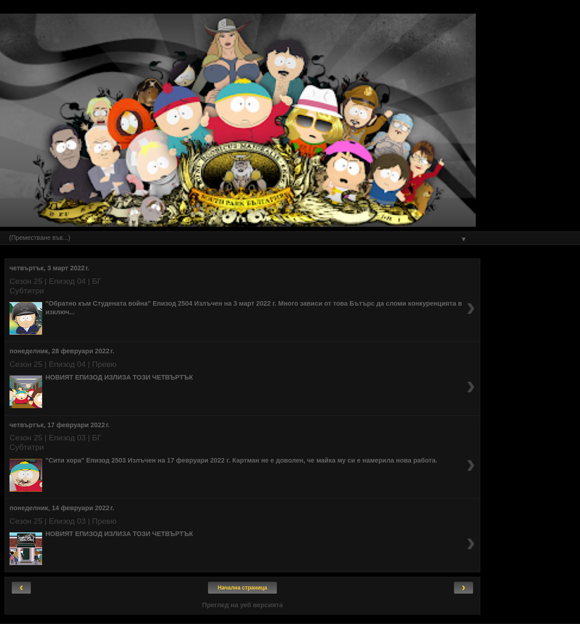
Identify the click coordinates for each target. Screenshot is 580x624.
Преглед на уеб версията (242, 605)
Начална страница (242, 588)
